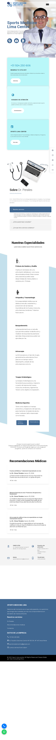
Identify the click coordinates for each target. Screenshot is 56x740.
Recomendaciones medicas (16, 625)
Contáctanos (17, 110)
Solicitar (15, 80)
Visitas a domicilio (20, 422)
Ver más (15, 142)
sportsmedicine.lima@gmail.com (21, 559)
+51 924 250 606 (21, 65)
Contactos (10, 628)
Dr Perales (10, 621)
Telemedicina (34, 422)
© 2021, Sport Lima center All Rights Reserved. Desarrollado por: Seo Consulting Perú (27, 658)
